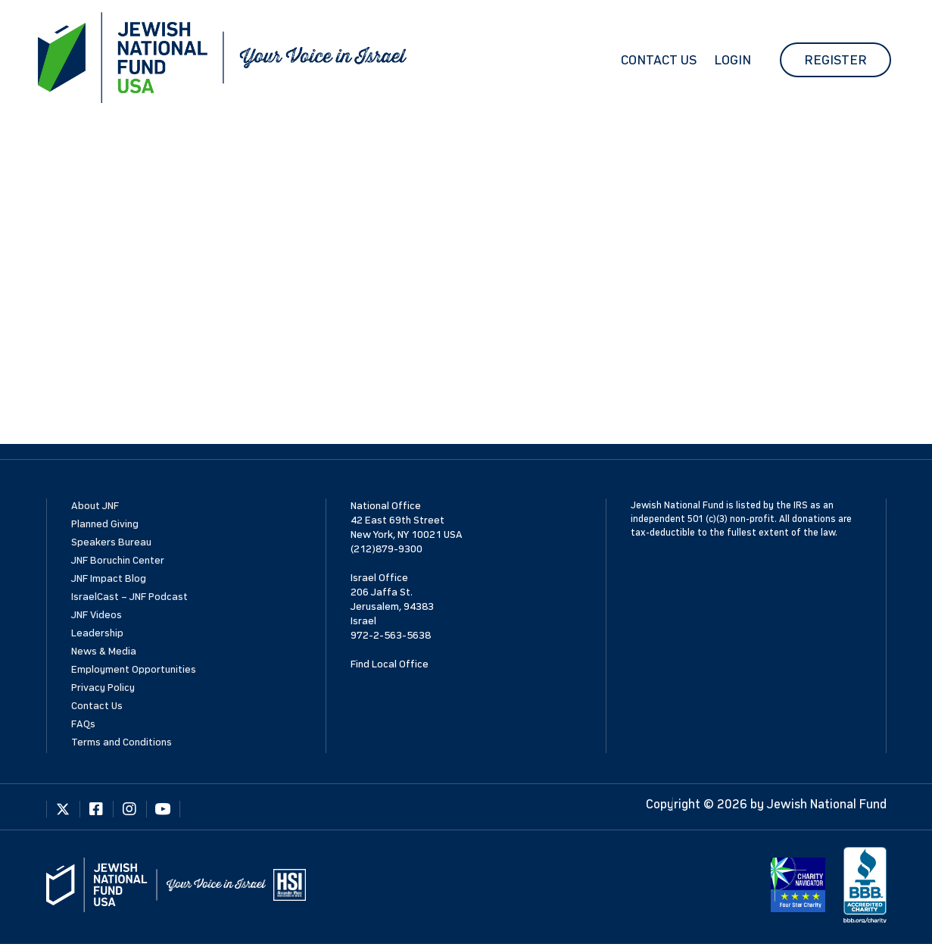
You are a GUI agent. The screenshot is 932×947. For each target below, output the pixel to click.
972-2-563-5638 (391, 635)
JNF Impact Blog (108, 578)
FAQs (83, 723)
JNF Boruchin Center (117, 560)
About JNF (95, 505)
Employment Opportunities (133, 669)
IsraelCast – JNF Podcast (129, 596)
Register (835, 60)
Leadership (97, 633)
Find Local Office (390, 664)
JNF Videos (96, 614)
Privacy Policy (103, 687)
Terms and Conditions (121, 742)
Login (732, 60)
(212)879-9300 (386, 548)
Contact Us (659, 60)
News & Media (103, 651)
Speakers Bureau (111, 542)
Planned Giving (105, 523)
